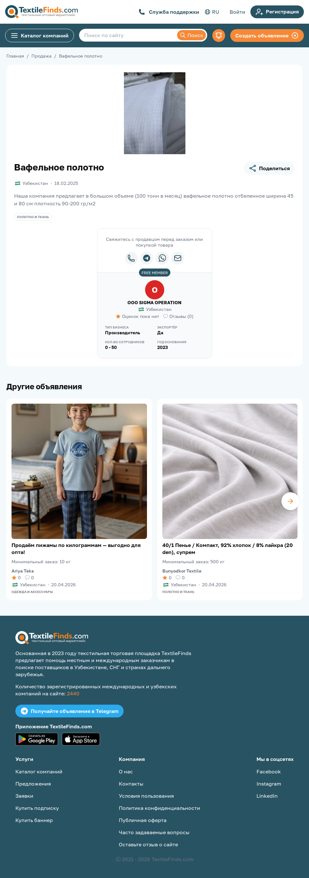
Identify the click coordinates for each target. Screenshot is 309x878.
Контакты (131, 783)
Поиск (191, 35)
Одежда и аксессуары (32, 592)
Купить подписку (37, 808)
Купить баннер (34, 820)
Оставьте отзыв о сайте (148, 844)
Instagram (268, 783)
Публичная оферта (143, 820)
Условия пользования (146, 796)
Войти (237, 12)
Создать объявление (267, 35)
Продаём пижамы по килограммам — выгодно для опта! (76, 548)
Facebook (268, 771)
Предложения (33, 783)
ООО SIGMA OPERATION (154, 302)
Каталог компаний (40, 35)
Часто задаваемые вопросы (154, 832)
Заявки (24, 796)
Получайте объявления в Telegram (69, 711)
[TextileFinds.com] (41, 12)
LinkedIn (267, 796)
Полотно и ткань (33, 217)
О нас (126, 771)
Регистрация (277, 12)
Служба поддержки (169, 12)
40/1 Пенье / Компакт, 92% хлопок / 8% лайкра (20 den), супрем (227, 548)
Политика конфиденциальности (159, 808)
